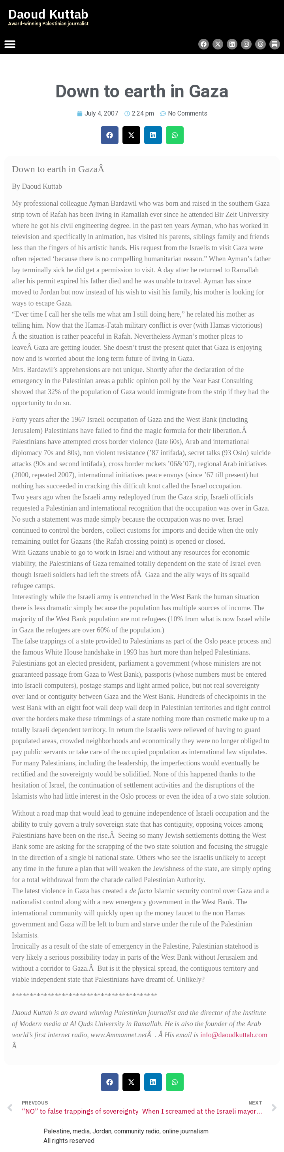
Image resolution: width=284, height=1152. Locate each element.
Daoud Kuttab (48, 14)
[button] (109, 135)
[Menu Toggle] (10, 44)
